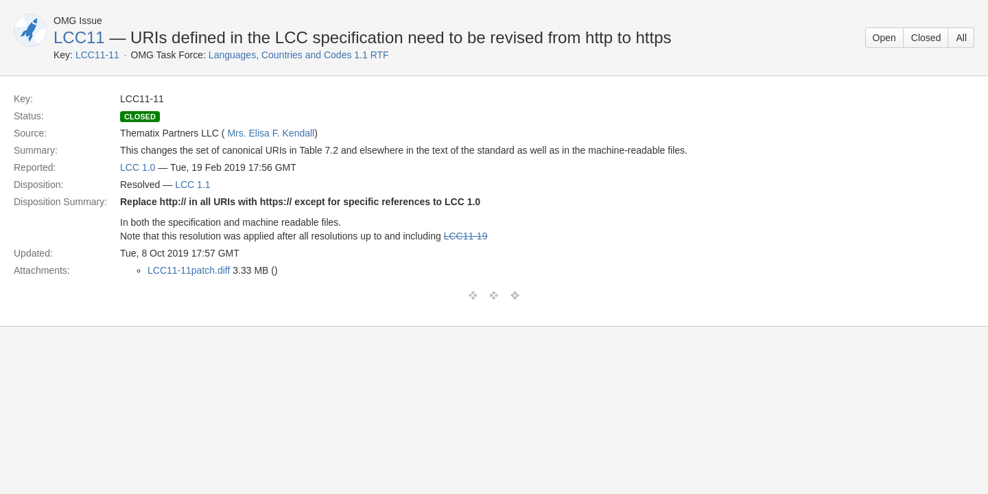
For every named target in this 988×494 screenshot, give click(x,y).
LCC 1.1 (192, 184)
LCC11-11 (97, 54)
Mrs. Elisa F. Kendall (270, 133)
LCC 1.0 (137, 167)
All (961, 37)
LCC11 (79, 37)
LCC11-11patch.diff (189, 270)
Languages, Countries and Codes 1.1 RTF (299, 54)
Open (884, 37)
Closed (926, 37)
